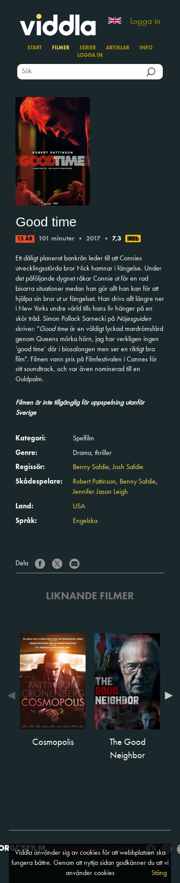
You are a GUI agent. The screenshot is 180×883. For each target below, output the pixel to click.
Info (146, 48)
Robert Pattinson (94, 481)
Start (34, 48)
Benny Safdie (91, 467)
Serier (87, 48)
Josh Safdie (127, 467)
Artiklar (117, 48)
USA (79, 506)
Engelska (85, 521)
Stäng (159, 873)
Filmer (60, 48)
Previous (13, 695)
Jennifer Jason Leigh (100, 492)
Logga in (145, 21)
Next (167, 695)
